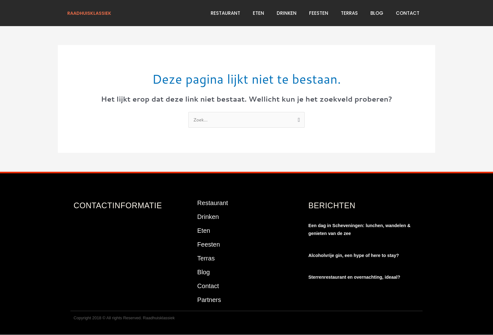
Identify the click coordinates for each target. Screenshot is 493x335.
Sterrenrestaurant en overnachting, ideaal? (356, 277)
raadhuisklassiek (90, 13)
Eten (258, 13)
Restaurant (225, 13)
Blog (376, 13)
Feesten (318, 13)
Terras (349, 13)
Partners (209, 300)
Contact (407, 13)
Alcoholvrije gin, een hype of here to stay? (355, 255)
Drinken (286, 13)
